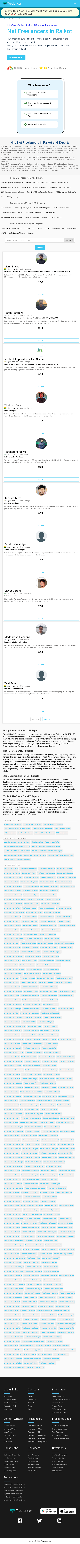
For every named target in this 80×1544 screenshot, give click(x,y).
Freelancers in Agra (30, 934)
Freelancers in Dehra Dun (13, 991)
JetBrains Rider (29, 228)
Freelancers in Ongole (48, 1201)
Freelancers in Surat (46, 882)
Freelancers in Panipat (12, 1079)
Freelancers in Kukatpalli (13, 1048)
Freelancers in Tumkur (67, 1061)
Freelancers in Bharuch (53, 1245)
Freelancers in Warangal (63, 982)
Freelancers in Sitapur (12, 1223)
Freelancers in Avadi (11, 1105)
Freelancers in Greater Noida (31, 1074)
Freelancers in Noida (11, 882)
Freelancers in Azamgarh (13, 1359)
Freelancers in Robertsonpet (53, 1289)
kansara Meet (12, 498)
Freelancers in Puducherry (51, 974)
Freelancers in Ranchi (12, 921)
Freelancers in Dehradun (29, 921)
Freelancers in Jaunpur (12, 1214)
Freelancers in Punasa (12, 1044)
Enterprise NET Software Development (34, 187)
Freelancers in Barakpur (31, 1262)
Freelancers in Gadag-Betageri (15, 1205)
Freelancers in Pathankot (32, 1197)
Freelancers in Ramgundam (29, 1013)
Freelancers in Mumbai (46, 869)
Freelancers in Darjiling (12, 1328)
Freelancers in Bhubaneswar (49, 890)
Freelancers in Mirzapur (12, 1140)
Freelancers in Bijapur (32, 1087)
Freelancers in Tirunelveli (13, 934)
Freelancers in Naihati (27, 1100)
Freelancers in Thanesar (52, 1280)
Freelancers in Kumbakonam (32, 1214)
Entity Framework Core (69, 228)
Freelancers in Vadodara (13, 890)
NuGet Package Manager (17, 233)
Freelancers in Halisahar (31, 1315)
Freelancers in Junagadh (30, 1175)
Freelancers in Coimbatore (49, 886)
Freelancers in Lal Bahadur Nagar (31, 1092)
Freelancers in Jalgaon (12, 1022)
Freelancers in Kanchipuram (48, 1135)
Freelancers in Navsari (34, 1205)
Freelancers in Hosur (47, 1122)
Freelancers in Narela (27, 965)
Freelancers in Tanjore (47, 1079)
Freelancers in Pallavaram (65, 1236)
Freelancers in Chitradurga (32, 1280)
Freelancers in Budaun (12, 1232)
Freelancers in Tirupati (44, 1100)
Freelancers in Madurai (52, 912)
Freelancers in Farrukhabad (14, 1114)
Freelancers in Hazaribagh (34, 1245)
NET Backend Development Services (12, 192)
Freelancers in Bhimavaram (14, 1271)
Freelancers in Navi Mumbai (30, 930)
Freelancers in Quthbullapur (14, 1131)
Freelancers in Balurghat (33, 1271)
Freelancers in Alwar (31, 1083)
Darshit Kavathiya (15, 544)
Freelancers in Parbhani (64, 1079)
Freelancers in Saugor (48, 1105)
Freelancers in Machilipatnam (34, 1166)
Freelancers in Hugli (47, 1192)
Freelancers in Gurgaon (64, 873)
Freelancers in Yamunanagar (14, 1144)
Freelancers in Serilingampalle (15, 1258)
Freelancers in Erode (30, 991)
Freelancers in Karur (67, 1118)
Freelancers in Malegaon (33, 1017)
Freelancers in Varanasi (66, 925)
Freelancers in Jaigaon (12, 1236)
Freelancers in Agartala (65, 1144)
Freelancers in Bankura (49, 1293)
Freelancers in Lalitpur (65, 1319)
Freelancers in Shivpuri (29, 1223)
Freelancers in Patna (53, 899)
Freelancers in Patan (11, 1354)
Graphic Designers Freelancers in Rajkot (45, 842)
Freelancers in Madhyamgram (46, 1232)
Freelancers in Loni (65, 1219)
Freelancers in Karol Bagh (31, 1000)
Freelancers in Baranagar (13, 1096)
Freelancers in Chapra (12, 1153)
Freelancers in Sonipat (61, 1100)
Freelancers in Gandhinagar (14, 1162)
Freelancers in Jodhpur (12, 908)
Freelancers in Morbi (67, 1350)
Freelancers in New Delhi (48, 925)
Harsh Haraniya (13, 312)
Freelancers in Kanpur (32, 904)
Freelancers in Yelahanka (32, 1359)
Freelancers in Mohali (64, 908)
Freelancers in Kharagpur (31, 1140)
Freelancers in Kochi (29, 917)
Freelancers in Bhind (49, 1197)
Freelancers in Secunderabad (14, 912)
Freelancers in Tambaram (13, 1197)
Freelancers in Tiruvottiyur (29, 1105)
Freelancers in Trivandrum (13, 904)
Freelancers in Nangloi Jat (13, 1166)
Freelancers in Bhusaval (12, 1179)
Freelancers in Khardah (61, 1310)
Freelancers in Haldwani (49, 1275)
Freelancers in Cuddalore (13, 1201)
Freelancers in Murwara (33, 1162)
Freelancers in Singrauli (66, 1170)
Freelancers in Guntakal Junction (33, 1341)
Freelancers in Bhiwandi (32, 974)
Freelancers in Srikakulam (13, 1350)
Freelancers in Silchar (67, 1249)
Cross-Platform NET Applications (60, 187)
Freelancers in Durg (11, 1100)
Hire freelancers (16, 57)
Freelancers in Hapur (31, 1109)
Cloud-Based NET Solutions (10, 187)
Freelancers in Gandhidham (14, 1219)
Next (47, 719)
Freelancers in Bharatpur (65, 1122)
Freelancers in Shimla (31, 1201)
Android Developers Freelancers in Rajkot (46, 846)
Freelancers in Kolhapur (48, 995)
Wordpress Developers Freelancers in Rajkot (47, 851)
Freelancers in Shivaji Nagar (14, 956)
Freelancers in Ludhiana (48, 895)
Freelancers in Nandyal (32, 1219)
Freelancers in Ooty (11, 1122)
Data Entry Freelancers (25, 833)
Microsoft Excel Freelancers (44, 833)
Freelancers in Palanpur (30, 1328)
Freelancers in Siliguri (66, 995)
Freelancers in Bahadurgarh (14, 1245)
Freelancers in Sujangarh (49, 1175)
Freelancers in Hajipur (67, 1293)
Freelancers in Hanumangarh (14, 1240)
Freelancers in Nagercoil (50, 1131)
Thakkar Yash (12, 405)
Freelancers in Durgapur (67, 991)
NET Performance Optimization (66, 192)
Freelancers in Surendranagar (35, 1188)
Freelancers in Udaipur (46, 908)
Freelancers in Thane (30, 890)
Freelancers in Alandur (33, 1240)
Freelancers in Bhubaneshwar (14, 969)
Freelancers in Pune (28, 873)
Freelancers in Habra (66, 1275)
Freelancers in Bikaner (30, 925)
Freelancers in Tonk (45, 1254)
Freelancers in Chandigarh (13, 877)
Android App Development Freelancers (17, 828)
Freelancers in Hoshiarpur (45, 1236)
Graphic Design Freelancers (32, 824)
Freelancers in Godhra (29, 1302)
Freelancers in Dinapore (49, 1249)
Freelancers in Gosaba (29, 1135)
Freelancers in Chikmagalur (52, 1337)
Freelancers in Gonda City (13, 1297)
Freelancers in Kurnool (66, 1009)
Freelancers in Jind (28, 1232)
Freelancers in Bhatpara (31, 1009)
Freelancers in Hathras (48, 1319)
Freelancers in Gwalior (47, 921)
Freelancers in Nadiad (67, 1149)
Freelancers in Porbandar (13, 1280)
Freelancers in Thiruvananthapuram (48, 965)
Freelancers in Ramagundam (31, 1118)
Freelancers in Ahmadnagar (14, 1039)
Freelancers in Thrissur (34, 912)
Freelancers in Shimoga (32, 1061)
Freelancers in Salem (29, 960)
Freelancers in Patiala (12, 1057)
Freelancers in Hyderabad (46, 873)
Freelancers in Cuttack (28, 982)
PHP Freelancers (62, 833)
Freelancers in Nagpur (31, 895)
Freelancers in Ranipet (66, 1087)
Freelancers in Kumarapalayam (54, 1162)
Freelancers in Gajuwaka (32, 1096)
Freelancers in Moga (62, 1306)
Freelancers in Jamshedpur (14, 939)
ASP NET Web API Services (35, 182)
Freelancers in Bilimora (12, 1000)
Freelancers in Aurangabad (52, 952)
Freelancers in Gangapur (55, 1341)
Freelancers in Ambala (49, 1262)
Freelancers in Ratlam (12, 1118)
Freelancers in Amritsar (63, 917)
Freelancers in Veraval (12, 1227)
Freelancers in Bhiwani (12, 1170)
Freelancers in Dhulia (49, 1039)
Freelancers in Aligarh (34, 969)
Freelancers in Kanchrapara (53, 1284)
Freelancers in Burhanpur (49, 1149)
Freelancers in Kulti (49, 1065)
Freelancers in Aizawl (49, 1087)
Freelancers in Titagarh (66, 1315)
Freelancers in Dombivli (30, 947)
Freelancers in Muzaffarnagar (31, 1044)
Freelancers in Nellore (12, 1035)
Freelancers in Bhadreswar (13, 1337)
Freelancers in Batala (50, 1267)
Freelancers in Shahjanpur (13, 1061)
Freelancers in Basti (30, 1363)
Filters (40, 247)
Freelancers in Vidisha (31, 1275)
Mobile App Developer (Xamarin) (36, 217)
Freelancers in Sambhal (66, 1157)
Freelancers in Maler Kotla (35, 1367)
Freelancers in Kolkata (12, 873)
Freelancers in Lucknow (63, 882)
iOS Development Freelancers (42, 828)
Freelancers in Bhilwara (46, 1057)
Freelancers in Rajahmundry (48, 1035)
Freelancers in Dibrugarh (30, 1332)
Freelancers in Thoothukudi (49, 1030)
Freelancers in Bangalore (28, 869)
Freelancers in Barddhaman (14, 1070)
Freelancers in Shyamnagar (14, 1017)
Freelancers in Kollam (33, 1039)
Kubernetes (56, 228)
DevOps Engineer (50, 212)
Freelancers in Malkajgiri (51, 1258)
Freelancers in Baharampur (13, 1188)
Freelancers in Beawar (29, 1306)
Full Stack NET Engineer (42, 208)
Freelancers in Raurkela (49, 987)
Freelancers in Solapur (33, 956)
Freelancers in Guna (50, 1240)
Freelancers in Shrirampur (33, 1127)
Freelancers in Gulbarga (12, 1009)
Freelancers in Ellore (66, 1175)
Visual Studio (5, 228)
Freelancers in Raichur (52, 1127)
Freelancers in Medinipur (13, 1249)
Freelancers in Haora (11, 952)
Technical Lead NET (55, 217)
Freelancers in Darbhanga (13, 1083)
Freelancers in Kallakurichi (51, 930)
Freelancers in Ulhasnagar (29, 995)
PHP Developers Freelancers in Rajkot (17, 859)
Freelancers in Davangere (52, 1017)
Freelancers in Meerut (45, 943)
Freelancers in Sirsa (30, 1184)
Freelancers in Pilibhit (12, 1306)
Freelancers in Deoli (11, 1345)
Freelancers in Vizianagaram (57, 1188)
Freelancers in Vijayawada (50, 904)
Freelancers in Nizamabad (32, 1065)
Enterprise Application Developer (12, 217)
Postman (39, 228)
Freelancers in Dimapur (33, 1289)
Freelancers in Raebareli (30, 1170)
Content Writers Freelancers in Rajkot (17, 846)
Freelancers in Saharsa (33, 1267)
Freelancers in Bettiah (31, 1319)
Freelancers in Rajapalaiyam (65, 1324)
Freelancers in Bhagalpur (67, 1039)
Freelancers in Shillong (65, 1297)
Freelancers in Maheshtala (49, 1013)
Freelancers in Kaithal (51, 1271)
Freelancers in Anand (34, 1284)
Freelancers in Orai (28, 1236)
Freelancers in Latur (50, 1044)
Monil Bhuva (11, 266)
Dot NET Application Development (12, 182)
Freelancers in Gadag (48, 1227)
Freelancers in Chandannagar (49, 1184)
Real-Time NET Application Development (40, 192)
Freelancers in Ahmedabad (66, 877)
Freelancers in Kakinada (52, 1074)
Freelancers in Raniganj (66, 1302)
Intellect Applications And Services (25, 359)
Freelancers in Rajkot (67, 886)
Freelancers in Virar (33, 1258)
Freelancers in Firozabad (13, 1065)
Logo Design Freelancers (13, 824)
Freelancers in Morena (28, 1254)
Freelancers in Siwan (27, 1345)
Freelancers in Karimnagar (13, 1127)
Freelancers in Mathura (52, 1052)
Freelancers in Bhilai (11, 978)
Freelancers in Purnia (32, 1157)
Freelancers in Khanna (28, 1354)
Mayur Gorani (12, 590)
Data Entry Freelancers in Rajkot (34, 855)
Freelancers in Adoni (65, 1223)
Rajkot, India (11, 269)
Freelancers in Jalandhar (35, 899)
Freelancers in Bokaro (46, 982)
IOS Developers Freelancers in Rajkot (17, 851)
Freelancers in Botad (44, 1354)
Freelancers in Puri (51, 1205)
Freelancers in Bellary (49, 1048)
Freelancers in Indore (48, 877)
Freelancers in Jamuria (66, 1232)
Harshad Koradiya (15, 451)
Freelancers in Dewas (52, 1092)
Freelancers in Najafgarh (47, 934)
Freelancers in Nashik (52, 939)
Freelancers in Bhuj (30, 1297)
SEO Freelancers (10, 833)
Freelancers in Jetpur (52, 1350)
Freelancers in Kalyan (28, 943)
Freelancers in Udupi (49, 1219)
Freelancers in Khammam (13, 1210)
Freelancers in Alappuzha (34, 1114)
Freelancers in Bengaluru (29, 882)
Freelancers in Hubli (11, 965)
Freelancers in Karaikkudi (13, 1184)
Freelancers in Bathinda (49, 1109)
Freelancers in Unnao (65, 1227)
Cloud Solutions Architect (61, 208)
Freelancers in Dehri (11, 1310)
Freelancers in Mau (64, 1105)
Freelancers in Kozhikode (30, 987)
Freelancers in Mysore (46, 960)
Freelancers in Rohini (63, 960)
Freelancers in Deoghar (30, 1149)
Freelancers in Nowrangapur (64, 943)
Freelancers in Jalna (11, 1092)
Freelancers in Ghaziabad (13, 886)
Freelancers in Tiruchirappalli (30, 952)
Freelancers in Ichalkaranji (13, 1087)
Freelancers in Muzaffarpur (14, 1052)
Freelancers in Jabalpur (12, 925)
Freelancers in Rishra (61, 1354)
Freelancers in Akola (28, 1022)
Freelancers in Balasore (47, 1363)
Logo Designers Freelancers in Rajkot (17, 842)
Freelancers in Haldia (66, 1205)
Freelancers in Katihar (54, 1166)
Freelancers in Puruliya (12, 1332)
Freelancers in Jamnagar (13, 1004)
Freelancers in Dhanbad (12, 947)
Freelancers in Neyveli (12, 1192)
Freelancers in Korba (50, 1026)
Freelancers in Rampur (12, 1074)
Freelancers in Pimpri (11, 943)
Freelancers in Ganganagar (29, 1122)
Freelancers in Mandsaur (28, 1324)
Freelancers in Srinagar (50, 956)
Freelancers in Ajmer (11, 995)
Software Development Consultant (12, 212)
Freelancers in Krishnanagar (14, 1267)
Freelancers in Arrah (67, 1131)
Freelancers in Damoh (43, 1345)
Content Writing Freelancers (53, 824)
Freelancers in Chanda (29, 1057)
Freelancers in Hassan (44, 1310)
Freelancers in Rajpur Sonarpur (15, 1026)
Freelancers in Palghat (12, 1302)
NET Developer (6, 208)
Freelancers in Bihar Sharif (13, 1109)
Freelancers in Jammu (48, 1009)
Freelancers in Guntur (46, 917)
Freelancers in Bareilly (51, 969)
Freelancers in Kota (64, 921)
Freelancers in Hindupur (47, 1297)
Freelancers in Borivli (27, 978)
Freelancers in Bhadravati (47, 1223)
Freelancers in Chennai (64, 869)
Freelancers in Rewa (32, 1144)
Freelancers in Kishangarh (47, 1302)
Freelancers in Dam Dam (48, 1328)
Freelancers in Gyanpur (29, 1153)
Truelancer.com (47, 1541)
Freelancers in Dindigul (29, 1079)
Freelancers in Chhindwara (13, 1293)
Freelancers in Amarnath (50, 1140)
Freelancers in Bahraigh (49, 1179)
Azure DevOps (17, 228)
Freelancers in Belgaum (45, 1022)
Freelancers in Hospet (49, 1157)
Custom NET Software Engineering (12, 197)
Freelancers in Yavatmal (12, 1315)
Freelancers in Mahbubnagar (14, 1289)
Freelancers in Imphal (12, 1135)
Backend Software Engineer (22, 208)
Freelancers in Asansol (49, 1000)
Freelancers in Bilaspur (47, 1083)
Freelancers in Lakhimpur (13, 1275)
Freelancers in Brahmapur (65, 1057)
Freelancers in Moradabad (13, 974)
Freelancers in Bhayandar (48, 991)
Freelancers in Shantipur (13, 1262)
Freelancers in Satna (49, 1096)
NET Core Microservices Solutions (57, 182)
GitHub (3, 233)
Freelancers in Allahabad (49, 947)
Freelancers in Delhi (11, 869)
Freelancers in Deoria (27, 1310)
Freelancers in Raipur (11, 930)
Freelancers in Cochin (29, 908)
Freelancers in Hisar (66, 1070)
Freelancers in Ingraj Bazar (50, 1210)
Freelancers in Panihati (29, 1035)
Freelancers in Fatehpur (51, 1214)
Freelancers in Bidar (48, 1144)
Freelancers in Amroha (63, 1192)
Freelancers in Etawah (66, 1096)
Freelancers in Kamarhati (34, 1052)
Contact (41, 294)
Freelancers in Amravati (64, 978)
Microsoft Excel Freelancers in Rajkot (60, 855)
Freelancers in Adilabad (61, 1345)
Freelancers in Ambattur (31, 1048)
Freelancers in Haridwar (48, 1170)
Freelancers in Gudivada (51, 1359)
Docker (47, 228)
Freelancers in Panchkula (48, 1153)
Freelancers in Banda (11, 1254)
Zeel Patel (10, 683)
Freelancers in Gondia (47, 1324)
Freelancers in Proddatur (30, 1192)
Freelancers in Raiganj (31, 1210)
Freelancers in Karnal (32, 1131)
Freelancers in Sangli (11, 982)
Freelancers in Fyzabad (31, 1249)
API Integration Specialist (34, 212)
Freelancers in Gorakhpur (33, 939)
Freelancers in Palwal (48, 1332)
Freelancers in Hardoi (66, 1328)
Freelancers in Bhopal (31, 886)
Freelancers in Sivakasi (50, 1118)
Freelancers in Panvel (49, 1315)
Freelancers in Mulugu (50, 1070)
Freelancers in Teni (66, 947)
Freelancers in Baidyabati (13, 1363)
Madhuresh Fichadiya (17, 637)
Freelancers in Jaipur (31, 877)
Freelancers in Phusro (12, 1175)
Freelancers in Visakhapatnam (15, 899)
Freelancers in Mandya (32, 1293)
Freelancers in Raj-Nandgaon (63, 1254)
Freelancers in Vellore (51, 1004)
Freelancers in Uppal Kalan (33, 1350)
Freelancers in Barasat (33, 1070)
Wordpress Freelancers (62, 828)
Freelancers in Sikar (65, 1153)
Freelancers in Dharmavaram (14, 1367)
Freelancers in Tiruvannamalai (15, 1284)
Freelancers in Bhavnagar (45, 978)
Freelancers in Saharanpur (32, 1004)
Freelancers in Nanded (12, 987)
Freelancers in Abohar (46, 1306)
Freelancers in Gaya (34, 1026)
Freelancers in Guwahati (13, 917)
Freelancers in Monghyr (12, 1149)
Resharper (31, 233)
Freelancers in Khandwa (31, 1179)
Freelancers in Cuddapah (13, 1319)
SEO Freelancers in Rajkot (13, 855)
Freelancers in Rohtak (50, 1061)
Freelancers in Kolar (11, 1324)
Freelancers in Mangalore (13, 1030)
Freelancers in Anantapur (53, 1114)
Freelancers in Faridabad (13, 895)
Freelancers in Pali (67, 1140)
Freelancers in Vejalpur (32, 1337)
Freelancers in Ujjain (11, 1013)
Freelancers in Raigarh (12, 1341)
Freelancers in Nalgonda (66, 1332)
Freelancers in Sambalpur (30, 1227)
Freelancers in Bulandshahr (14, 1157)
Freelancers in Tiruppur (12, 960)
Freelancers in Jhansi (31, 1030)
